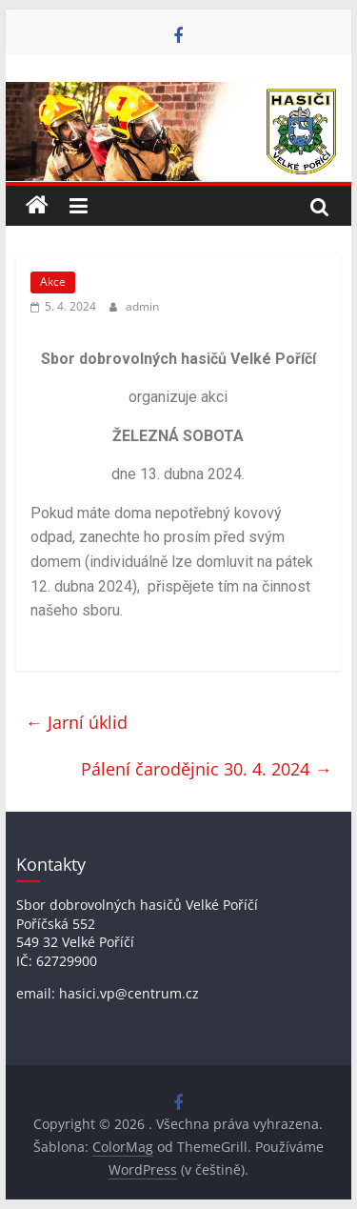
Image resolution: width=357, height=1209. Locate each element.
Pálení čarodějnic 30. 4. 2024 (206, 768)
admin (142, 306)
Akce (53, 281)
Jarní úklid (77, 722)
